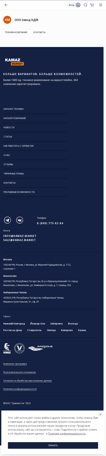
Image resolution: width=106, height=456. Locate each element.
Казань (82, 330)
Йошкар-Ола (37, 323)
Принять (53, 445)
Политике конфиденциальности (67, 433)
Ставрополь (34, 330)
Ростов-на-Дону (12, 330)
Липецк (51, 330)
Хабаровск (56, 323)
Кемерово (67, 330)
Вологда (73, 323)
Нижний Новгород (14, 323)
